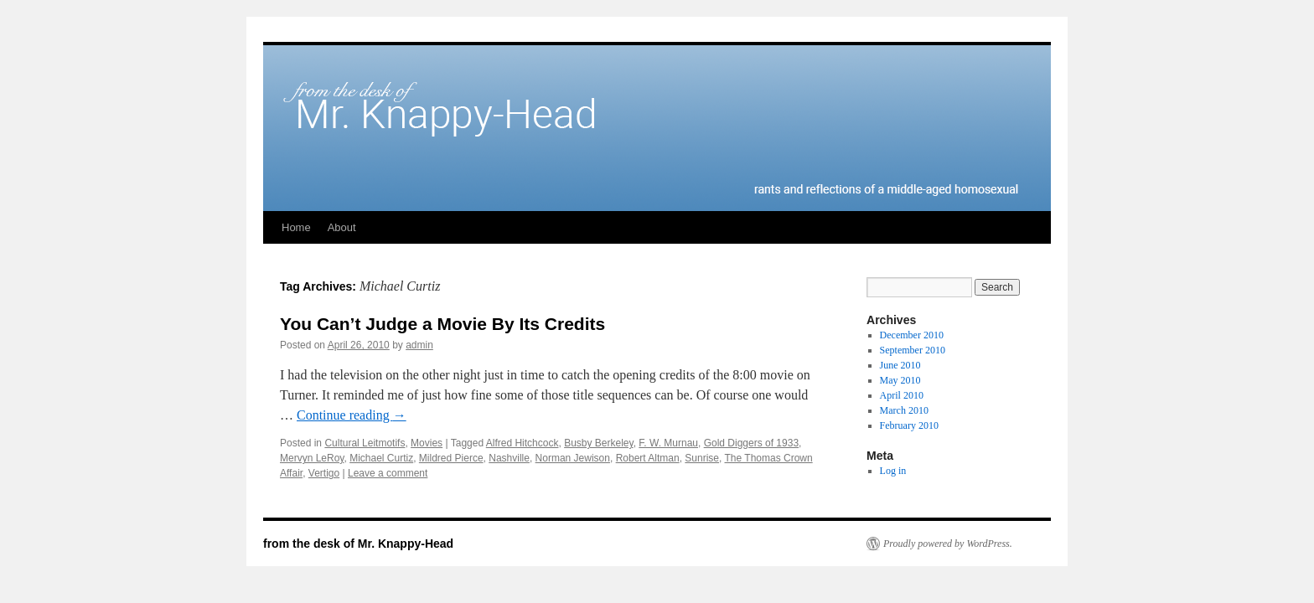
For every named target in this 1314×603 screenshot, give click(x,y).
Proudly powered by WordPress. (947, 543)
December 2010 (912, 335)
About (342, 227)
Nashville (509, 458)
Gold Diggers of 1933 (751, 443)
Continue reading (351, 415)
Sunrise (702, 458)
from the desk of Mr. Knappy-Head (358, 543)
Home (296, 227)
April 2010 (901, 395)
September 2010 (912, 350)
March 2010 (904, 410)
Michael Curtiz (381, 458)
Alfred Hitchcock (522, 443)
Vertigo (323, 473)
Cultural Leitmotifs (364, 443)
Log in (893, 471)
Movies (426, 443)
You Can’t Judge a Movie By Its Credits (442, 323)
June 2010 (900, 365)
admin (419, 345)
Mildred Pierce (451, 458)
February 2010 (909, 425)
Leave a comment (387, 473)
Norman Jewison (572, 458)
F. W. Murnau (668, 443)
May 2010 (900, 380)
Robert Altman (648, 458)
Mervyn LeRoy (312, 458)
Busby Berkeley (598, 443)
